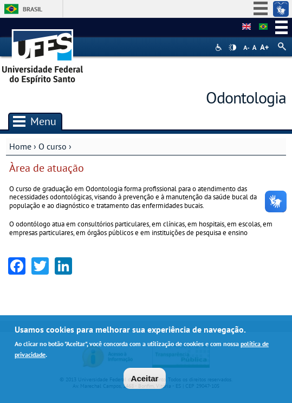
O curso (52, 146)
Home (20, 146)
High (232, 47)
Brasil (32, 9)
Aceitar (145, 379)
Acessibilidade (220, 47)
